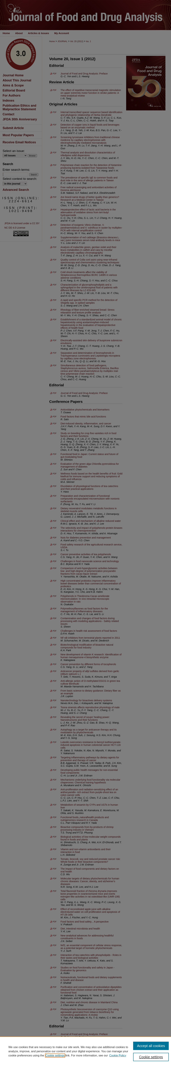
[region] (85, 1051)
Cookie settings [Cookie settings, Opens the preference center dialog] (151, 1057)
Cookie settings (55, 1055)
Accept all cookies (151, 1046)
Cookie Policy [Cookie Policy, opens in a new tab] (117, 1055)
